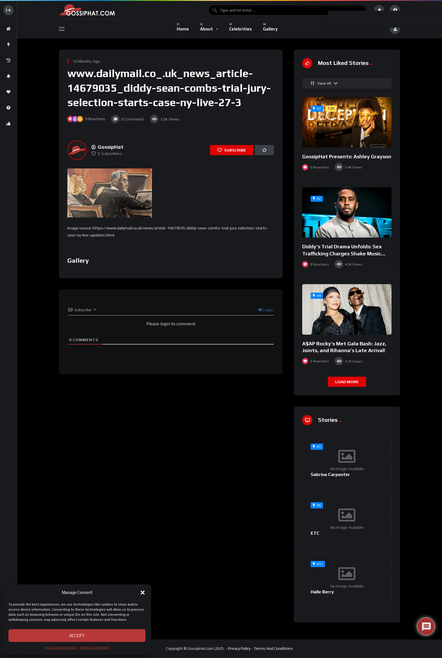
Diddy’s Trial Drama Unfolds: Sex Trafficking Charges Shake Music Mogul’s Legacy (342, 253)
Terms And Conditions (273, 648)
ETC (315, 533)
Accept (77, 635)
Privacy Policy (239, 648)
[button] (142, 592)
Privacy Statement (94, 648)
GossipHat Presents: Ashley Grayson (346, 156)
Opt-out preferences (61, 648)
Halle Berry (322, 592)
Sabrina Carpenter (330, 474)
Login (265, 310)
